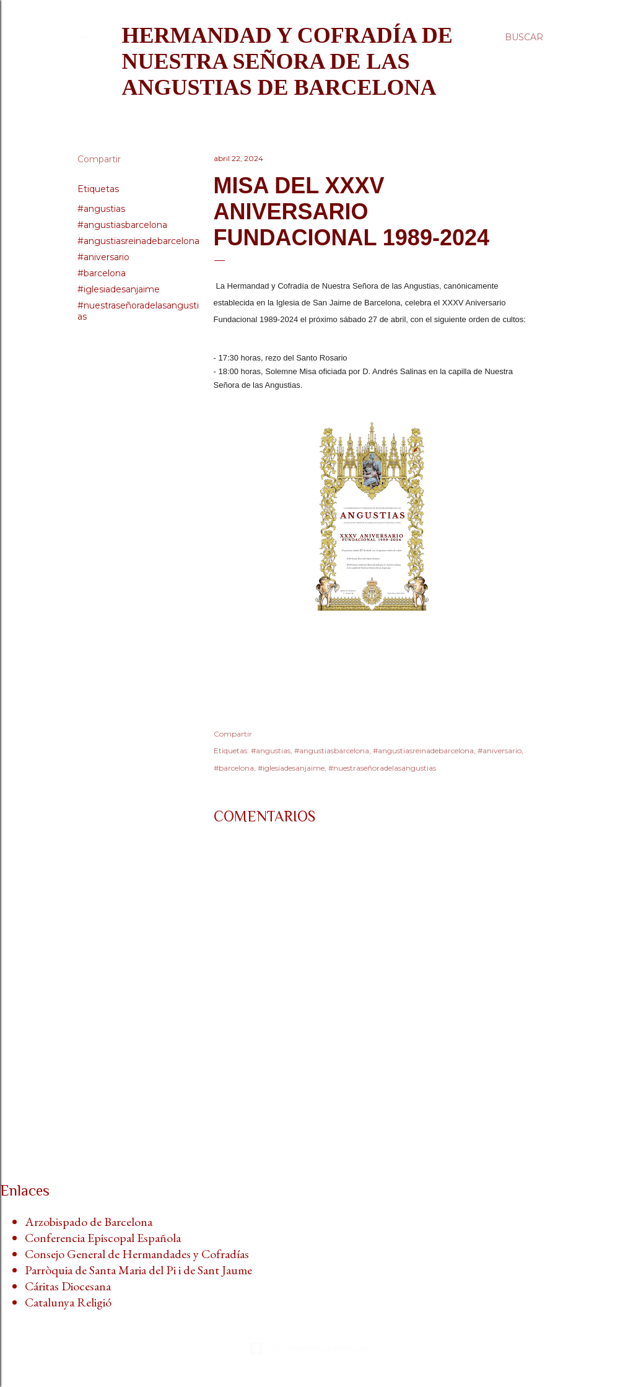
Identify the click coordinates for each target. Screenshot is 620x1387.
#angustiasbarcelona (122, 224)
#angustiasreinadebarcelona (138, 241)
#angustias (101, 208)
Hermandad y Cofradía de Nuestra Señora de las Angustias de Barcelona (287, 61)
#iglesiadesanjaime (118, 289)
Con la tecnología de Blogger (310, 1348)
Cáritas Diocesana (68, 1286)
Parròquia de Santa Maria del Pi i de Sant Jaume (138, 1270)
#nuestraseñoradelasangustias (382, 767)
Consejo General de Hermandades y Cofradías (137, 1254)
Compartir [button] (99, 159)
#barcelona (101, 273)
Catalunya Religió (68, 1302)
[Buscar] (524, 37)
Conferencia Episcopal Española (103, 1238)
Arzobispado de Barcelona (88, 1222)
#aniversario (103, 257)
